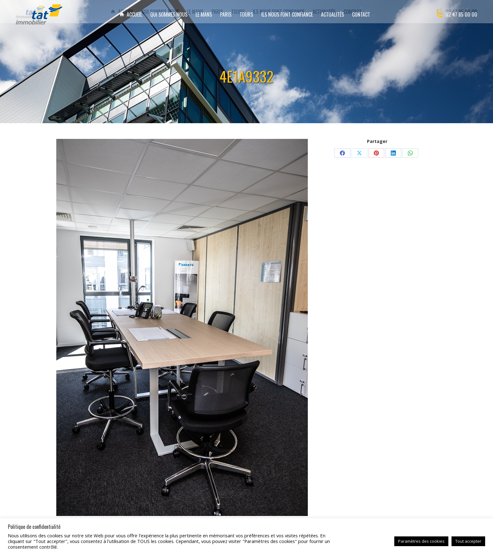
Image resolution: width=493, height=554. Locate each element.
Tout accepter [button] (468, 541)
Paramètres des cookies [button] (421, 541)
